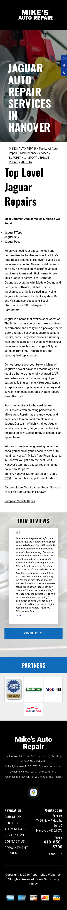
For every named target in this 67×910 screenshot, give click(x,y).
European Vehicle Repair (19, 501)
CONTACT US (14, 841)
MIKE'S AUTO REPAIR (22, 148)
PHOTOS (11, 823)
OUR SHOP (12, 817)
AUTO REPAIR (15, 829)
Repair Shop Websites (46, 874)
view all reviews (33, 633)
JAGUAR (26, 162)
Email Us (56, 854)
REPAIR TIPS (14, 835)
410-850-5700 (29, 756)
